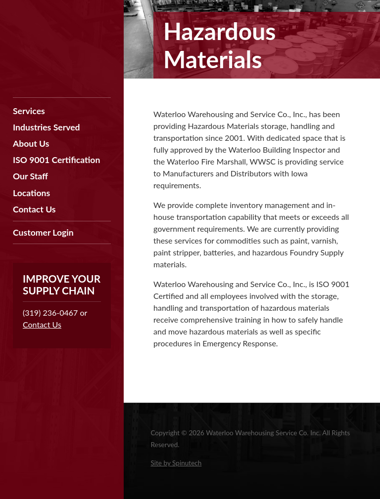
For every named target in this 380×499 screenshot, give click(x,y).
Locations (31, 193)
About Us (31, 143)
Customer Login (43, 232)
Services (29, 111)
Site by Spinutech (175, 463)
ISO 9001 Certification (56, 160)
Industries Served (46, 127)
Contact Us (34, 209)
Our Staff (30, 176)
